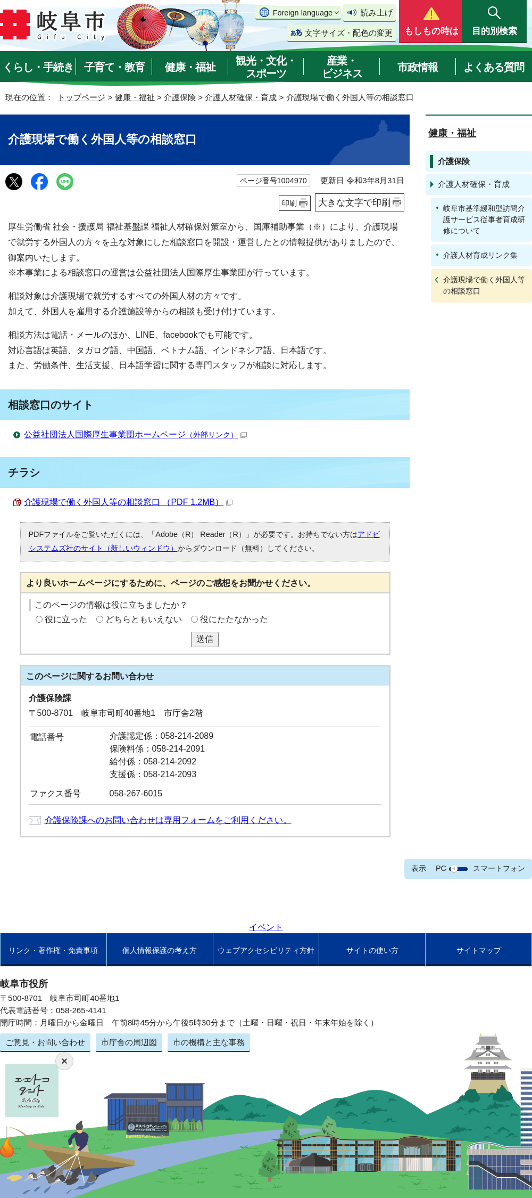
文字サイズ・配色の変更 (349, 32)
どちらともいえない (143, 619)
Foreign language (302, 13)
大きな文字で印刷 (354, 202)
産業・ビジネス (342, 67)
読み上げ (377, 12)
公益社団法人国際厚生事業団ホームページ (135, 434)
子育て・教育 (114, 67)
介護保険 (180, 97)
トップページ (81, 97)
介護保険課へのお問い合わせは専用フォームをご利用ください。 (168, 820)
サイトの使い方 (372, 950)
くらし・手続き (38, 67)
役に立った (66, 619)
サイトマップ (478, 950)
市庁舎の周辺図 (129, 1042)
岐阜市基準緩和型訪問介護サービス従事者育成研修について (484, 219)
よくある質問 (493, 67)
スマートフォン (499, 868)
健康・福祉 (190, 67)
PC (441, 868)
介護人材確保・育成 (241, 97)
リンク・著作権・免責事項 (53, 950)
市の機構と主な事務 (209, 1042)
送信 (204, 638)
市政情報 (417, 67)
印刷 (289, 203)
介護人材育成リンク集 (480, 255)
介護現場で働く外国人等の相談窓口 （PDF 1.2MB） (128, 502)
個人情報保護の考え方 (159, 950)
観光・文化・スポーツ (266, 67)
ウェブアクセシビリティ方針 (266, 950)
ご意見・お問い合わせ (45, 1042)
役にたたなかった (234, 619)
